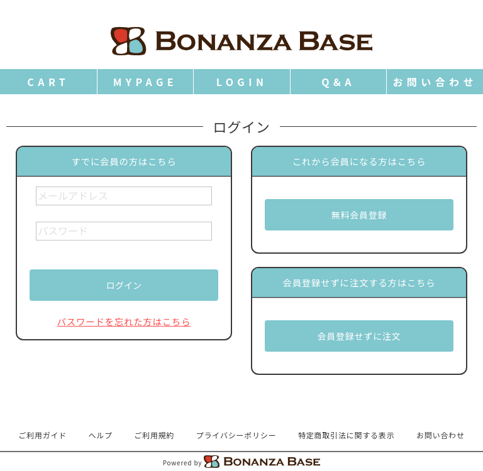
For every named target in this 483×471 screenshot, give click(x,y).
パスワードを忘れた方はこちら (124, 321)
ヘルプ (101, 435)
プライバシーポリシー (236, 435)
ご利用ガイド (42, 435)
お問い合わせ (440, 435)
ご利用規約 (154, 435)
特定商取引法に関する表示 (346, 435)
